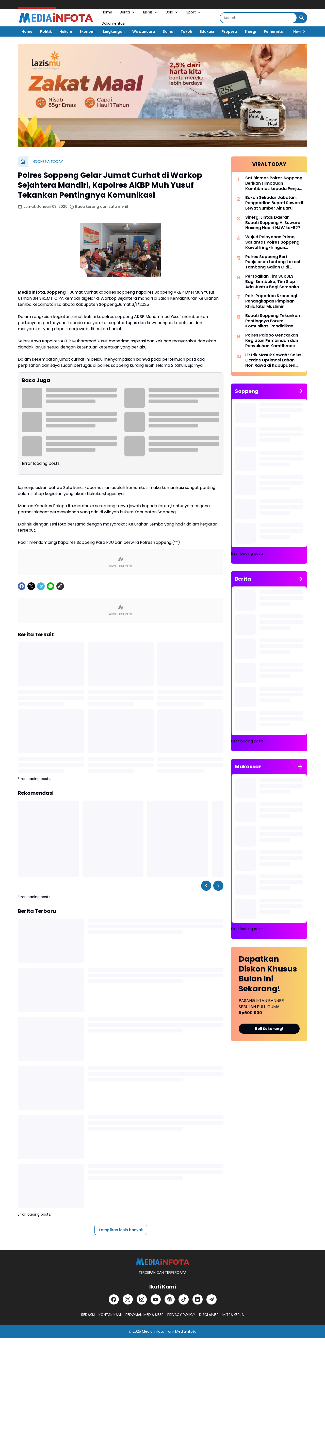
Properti (229, 31)
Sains (168, 31)
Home (107, 12)
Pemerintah (275, 31)
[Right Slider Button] (302, 31)
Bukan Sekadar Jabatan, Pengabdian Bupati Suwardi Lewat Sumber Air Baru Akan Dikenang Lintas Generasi (274, 203)
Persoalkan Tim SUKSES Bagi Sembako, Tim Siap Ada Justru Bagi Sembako (272, 282)
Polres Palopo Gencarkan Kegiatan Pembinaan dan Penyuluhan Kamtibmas (271, 340)
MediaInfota (186, 1331)
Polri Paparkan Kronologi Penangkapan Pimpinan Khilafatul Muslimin (271, 301)
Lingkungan (114, 31)
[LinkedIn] (197, 1299)
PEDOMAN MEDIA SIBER (144, 1314)
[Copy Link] (60, 586)
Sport (193, 12)
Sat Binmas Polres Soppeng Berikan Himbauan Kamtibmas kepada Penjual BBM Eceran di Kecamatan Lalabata (274, 183)
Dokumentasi (113, 23)
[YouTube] (156, 1299)
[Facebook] (21, 586)
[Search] (258, 18)
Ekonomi (87, 31)
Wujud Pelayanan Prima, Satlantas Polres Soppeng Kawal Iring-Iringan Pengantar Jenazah (272, 242)
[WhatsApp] (50, 586)
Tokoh (186, 31)
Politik (46, 31)
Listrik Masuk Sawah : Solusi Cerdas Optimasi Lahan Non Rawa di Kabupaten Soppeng (273, 360)
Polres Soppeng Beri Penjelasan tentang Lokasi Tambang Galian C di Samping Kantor (272, 262)
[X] (31, 586)
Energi (250, 31)
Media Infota (153, 1331)
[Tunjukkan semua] (300, 391)
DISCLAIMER (209, 1314)
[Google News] (170, 1299)
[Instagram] (142, 1299)
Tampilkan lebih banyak (121, 1229)
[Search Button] (302, 18)
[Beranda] (23, 161)
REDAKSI (88, 1314)
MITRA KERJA (233, 1314)
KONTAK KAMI (110, 1314)
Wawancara (143, 31)
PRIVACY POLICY (181, 1314)
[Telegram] (41, 586)
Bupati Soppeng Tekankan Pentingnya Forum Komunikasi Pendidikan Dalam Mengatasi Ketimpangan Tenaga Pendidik (272, 321)
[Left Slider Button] (206, 886)
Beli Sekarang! (269, 1028)
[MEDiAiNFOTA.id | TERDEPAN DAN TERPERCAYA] (162, 1262)
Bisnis (150, 12)
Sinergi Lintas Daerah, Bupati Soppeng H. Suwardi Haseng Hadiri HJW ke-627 (273, 223)
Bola (172, 12)
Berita (128, 12)
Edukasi (207, 31)
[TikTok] (183, 1299)
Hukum (65, 31)
